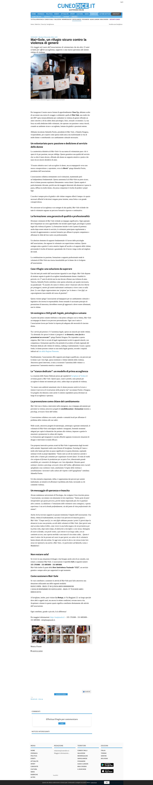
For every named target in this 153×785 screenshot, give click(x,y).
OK (107, 782)
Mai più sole (34, 699)
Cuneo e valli (49, 19)
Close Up (43, 24)
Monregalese (67, 19)
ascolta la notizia (61, 694)
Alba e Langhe (95, 19)
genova (104, 756)
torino (103, 753)
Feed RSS (55, 775)
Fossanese (85, 19)
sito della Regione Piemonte (49, 351)
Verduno (83, 376)
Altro (33, 777)
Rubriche (94, 14)
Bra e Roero (104, 19)
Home (34, 14)
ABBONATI (116, 14)
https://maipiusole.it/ (57, 617)
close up (40, 699)
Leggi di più (94, 782)
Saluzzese (57, 19)
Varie (87, 14)
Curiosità (34, 766)
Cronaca (40, 14)
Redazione (58, 746)
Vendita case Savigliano (115, 24)
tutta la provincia (37, 19)
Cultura (80, 14)
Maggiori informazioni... (61, 753)
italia (103, 750)
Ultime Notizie (104, 14)
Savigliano (75, 376)
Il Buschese (81, 769)
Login (121, 2)
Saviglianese (76, 19)
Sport (72, 14)
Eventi (56, 14)
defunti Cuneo (115, 19)
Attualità (64, 14)
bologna (104, 758)
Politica (49, 14)
